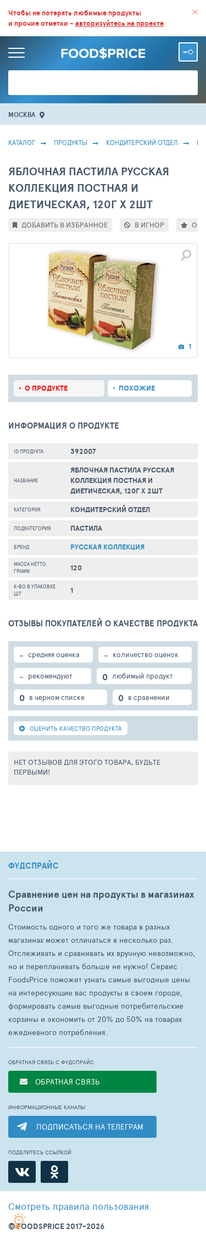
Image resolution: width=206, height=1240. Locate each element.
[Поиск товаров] (103, 82)
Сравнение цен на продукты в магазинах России (101, 901)
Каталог (21, 142)
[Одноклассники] (54, 1172)
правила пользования (78, 1206)
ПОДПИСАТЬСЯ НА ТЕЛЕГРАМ (89, 1126)
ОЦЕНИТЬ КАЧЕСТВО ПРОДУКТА (70, 728)
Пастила (86, 528)
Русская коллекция (107, 547)
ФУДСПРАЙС (33, 865)
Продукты (70, 142)
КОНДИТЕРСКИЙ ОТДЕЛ (142, 142)
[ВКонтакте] (22, 1172)
